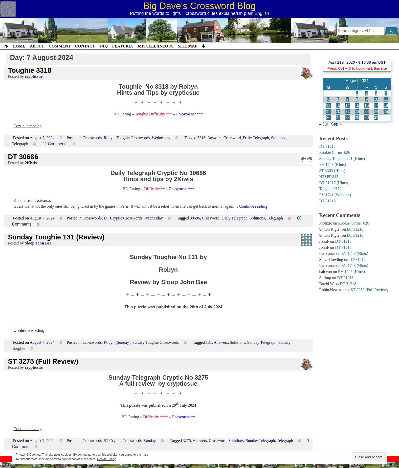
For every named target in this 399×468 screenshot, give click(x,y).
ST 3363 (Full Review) (369, 290)
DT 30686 (23, 157)
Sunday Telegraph (261, 342)
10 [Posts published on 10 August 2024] (376, 99)
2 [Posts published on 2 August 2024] (366, 93)
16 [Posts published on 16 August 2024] (366, 105)
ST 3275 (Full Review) (43, 361)
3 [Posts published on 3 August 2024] (376, 93)
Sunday (150, 440)
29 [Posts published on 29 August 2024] (357, 117)
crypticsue (33, 76)
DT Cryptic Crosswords (123, 218)
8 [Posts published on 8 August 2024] (357, 99)
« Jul (323, 124)
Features (123, 46)
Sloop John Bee (38, 243)
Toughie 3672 (330, 189)
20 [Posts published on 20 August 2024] (338, 111)
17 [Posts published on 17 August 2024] (376, 105)
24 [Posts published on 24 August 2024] (376, 111)
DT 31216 (327, 201)
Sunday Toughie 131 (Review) (56, 237)
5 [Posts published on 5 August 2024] (328, 99)
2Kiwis (31, 163)
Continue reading (28, 126)
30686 (195, 218)
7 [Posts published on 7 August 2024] (347, 99)
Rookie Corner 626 (334, 152)
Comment (60, 46)
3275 (187, 440)
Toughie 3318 (29, 70)
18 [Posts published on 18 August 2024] (386, 105)
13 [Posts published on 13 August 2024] (338, 105)
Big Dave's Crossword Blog (199, 6)
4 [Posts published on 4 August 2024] (386, 93)
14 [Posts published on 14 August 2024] (347, 105)
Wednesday (161, 138)
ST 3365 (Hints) (332, 170)
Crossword (232, 138)
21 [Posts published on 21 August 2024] (347, 111)
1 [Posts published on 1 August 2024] (357, 93)
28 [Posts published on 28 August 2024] (347, 117)
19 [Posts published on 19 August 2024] (328, 111)
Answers (214, 138)
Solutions (278, 138)
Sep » (336, 124)
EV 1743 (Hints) (332, 164)
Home (19, 46)
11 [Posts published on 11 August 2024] (386, 99)
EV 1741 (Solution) (335, 195)
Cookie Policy (106, 459)
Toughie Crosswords (133, 138)
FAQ (103, 46)
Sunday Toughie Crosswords (155, 342)
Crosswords (92, 138)
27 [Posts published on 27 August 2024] (338, 117)
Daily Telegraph (256, 138)
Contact (85, 46)
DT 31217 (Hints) (333, 183)
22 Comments (55, 144)
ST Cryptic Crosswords (123, 440)
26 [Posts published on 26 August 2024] (328, 117)
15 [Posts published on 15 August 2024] (357, 105)
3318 (201, 138)
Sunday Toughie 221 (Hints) (342, 158)
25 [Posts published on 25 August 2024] (386, 111)
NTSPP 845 (328, 177)
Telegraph (20, 144)
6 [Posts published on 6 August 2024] (338, 99)
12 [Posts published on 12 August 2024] (328, 105)
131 (209, 342)
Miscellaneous (155, 46)
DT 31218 (327, 146)
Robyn (109, 138)
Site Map (187, 46)
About (37, 46)
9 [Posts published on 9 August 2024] (366, 99)
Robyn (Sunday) (117, 342)
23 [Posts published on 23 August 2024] (366, 111)
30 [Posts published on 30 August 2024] (366, 117)
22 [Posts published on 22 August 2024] (357, 111)
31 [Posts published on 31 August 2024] (376, 117)
